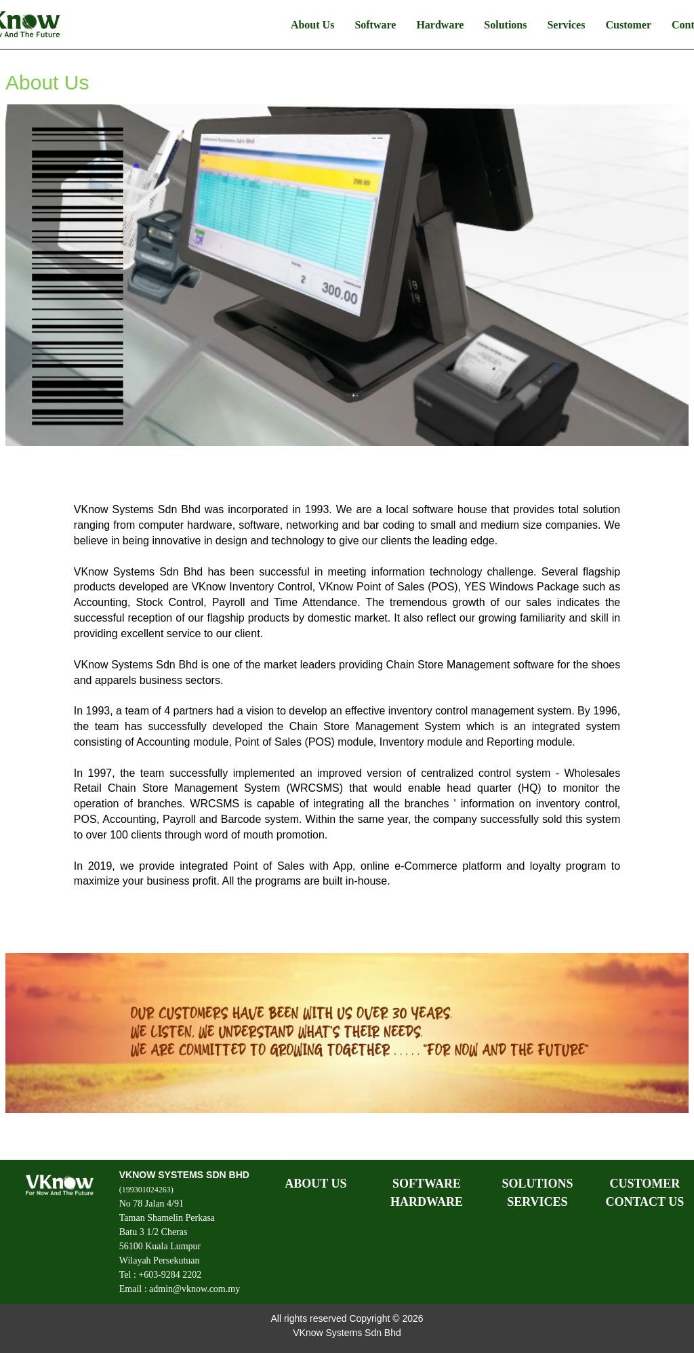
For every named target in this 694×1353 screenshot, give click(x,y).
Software (375, 25)
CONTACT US (644, 1202)
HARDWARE (426, 1202)
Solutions (505, 25)
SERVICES (537, 1202)
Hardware (440, 25)
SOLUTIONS (537, 1183)
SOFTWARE (426, 1183)
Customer (628, 25)
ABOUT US (315, 1183)
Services (566, 25)
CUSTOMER (644, 1183)
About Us (312, 25)
